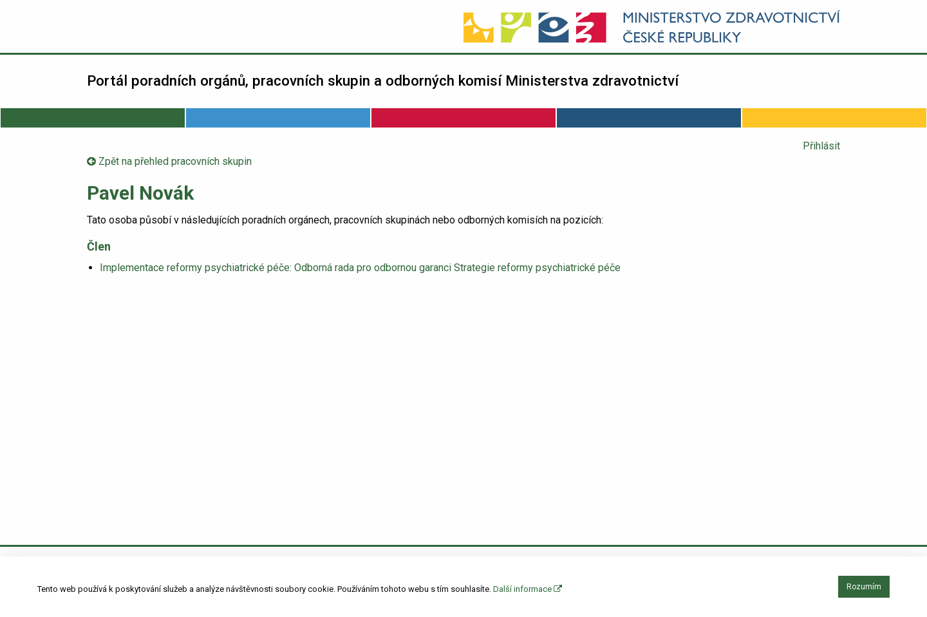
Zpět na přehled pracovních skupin (169, 161)
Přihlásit (821, 146)
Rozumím (864, 586)
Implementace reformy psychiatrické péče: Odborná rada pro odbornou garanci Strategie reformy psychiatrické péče (360, 267)
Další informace (527, 589)
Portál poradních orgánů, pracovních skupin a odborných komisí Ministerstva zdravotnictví (383, 80)
